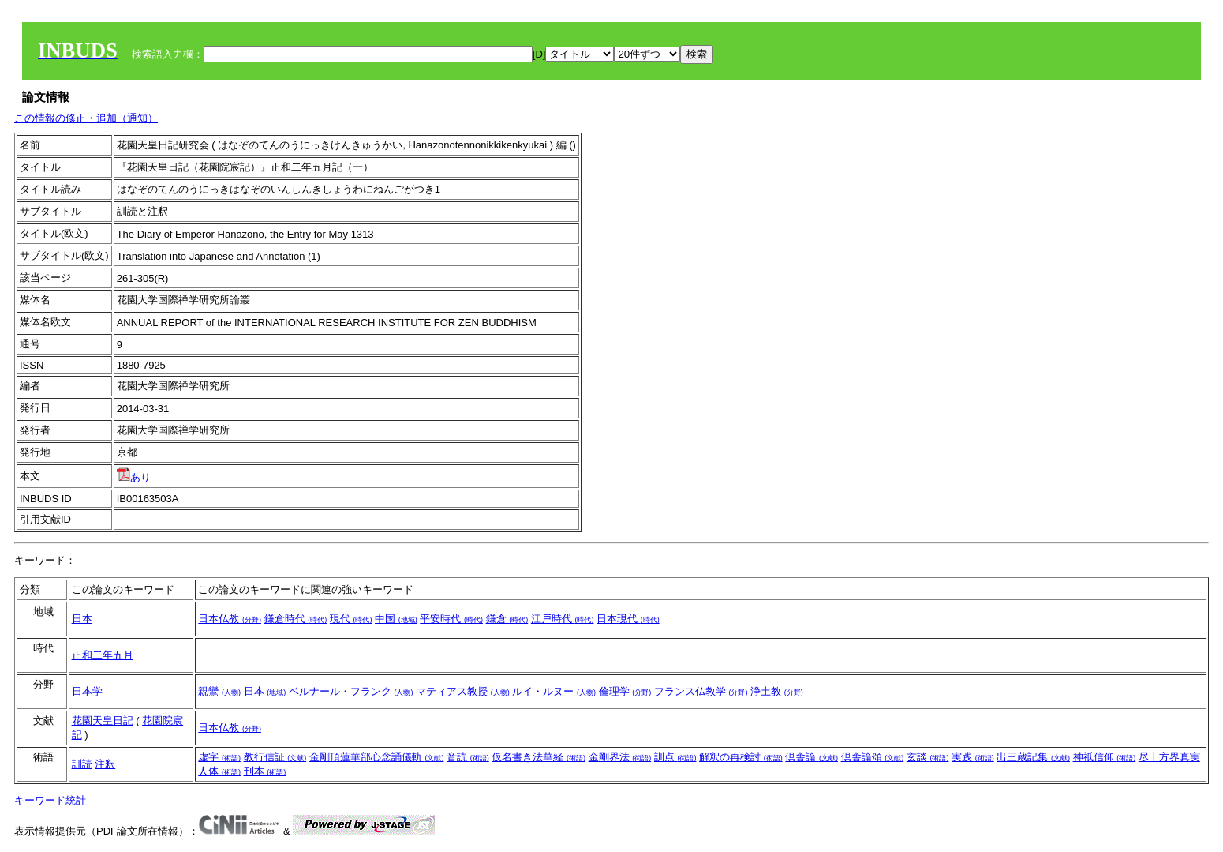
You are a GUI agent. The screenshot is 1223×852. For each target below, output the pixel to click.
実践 (973, 757)
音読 (468, 757)
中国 (396, 619)
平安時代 (451, 619)
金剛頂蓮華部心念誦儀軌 (376, 757)
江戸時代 (562, 619)
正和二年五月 (102, 655)
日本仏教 (229, 619)
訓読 (82, 764)
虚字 (219, 757)
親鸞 (219, 691)
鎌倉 (507, 619)
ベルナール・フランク (351, 691)
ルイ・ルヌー (554, 691)
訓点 (675, 757)
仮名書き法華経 (538, 757)
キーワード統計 (50, 800)
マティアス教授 (463, 691)
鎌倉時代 (295, 619)
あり (134, 477)
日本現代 (628, 619)
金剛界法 (620, 757)
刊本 (265, 771)
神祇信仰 (1104, 757)
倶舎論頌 (872, 757)
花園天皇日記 (102, 720)
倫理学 (625, 691)
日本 (82, 619)
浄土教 (776, 691)
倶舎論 (811, 757)
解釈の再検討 (741, 757)
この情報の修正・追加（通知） (86, 118)
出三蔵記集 (1033, 757)
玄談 (928, 757)
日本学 (87, 691)
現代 (351, 619)
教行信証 (275, 757)
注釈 (105, 764)
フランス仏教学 (701, 691)
